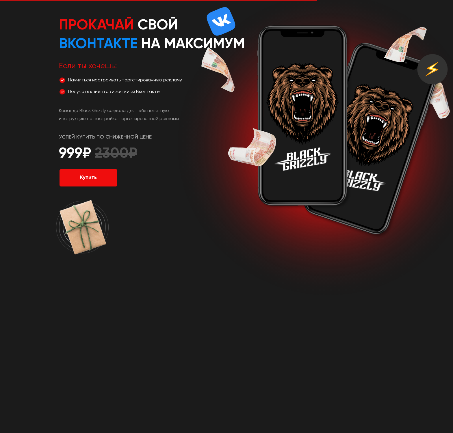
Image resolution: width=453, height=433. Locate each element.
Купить (88, 177)
